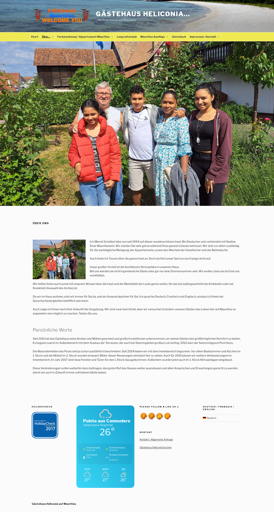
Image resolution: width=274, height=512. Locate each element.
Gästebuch (179, 36)
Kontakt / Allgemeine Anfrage (156, 439)
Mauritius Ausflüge (154, 36)
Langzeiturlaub (127, 36)
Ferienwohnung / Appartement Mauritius (85, 36)
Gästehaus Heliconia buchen (156, 447)
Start (34, 36)
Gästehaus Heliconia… (143, 14)
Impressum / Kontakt (205, 36)
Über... (48, 36)
